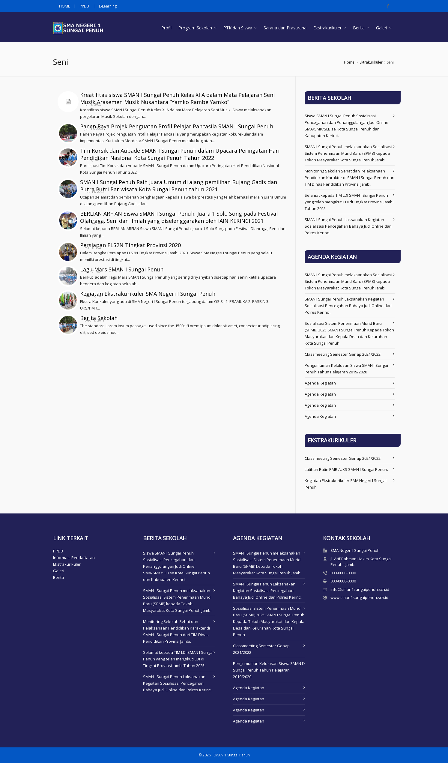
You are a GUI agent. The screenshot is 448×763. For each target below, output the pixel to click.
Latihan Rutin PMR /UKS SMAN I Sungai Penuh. (346, 469)
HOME (64, 6)
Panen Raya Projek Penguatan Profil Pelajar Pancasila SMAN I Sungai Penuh (176, 126)
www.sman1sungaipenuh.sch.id (359, 597)
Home (349, 62)
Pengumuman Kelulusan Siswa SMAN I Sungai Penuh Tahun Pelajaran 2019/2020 (268, 670)
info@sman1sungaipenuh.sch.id (359, 589)
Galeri (58, 570)
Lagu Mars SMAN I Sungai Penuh (121, 269)
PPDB (84, 6)
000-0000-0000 (343, 573)
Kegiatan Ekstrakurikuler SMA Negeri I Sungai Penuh (147, 293)
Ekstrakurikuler (67, 564)
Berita (58, 577)
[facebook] (389, 6)
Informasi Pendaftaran (74, 557)
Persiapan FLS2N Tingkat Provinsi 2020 (130, 245)
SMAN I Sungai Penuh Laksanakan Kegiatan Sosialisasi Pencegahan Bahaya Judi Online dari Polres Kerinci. (348, 226)
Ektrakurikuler (371, 62)
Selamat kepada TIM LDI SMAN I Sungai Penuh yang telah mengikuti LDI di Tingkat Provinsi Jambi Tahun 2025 (349, 202)
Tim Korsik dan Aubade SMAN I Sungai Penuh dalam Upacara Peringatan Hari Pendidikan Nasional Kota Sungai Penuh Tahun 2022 (179, 154)
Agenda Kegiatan (320, 383)
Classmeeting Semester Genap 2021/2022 (343, 354)
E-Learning (108, 6)
